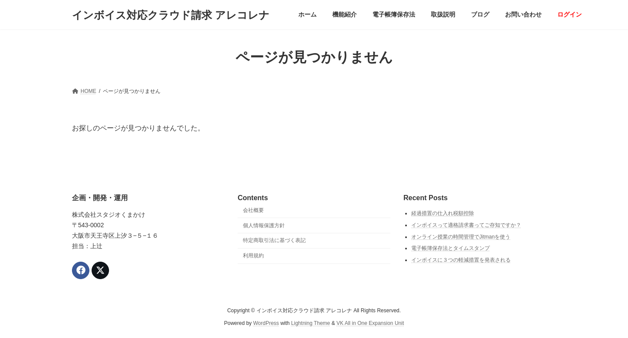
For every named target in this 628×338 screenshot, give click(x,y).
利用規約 (253, 256)
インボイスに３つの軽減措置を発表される (461, 260)
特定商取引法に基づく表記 (274, 241)
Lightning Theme (310, 323)
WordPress (266, 323)
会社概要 (253, 210)
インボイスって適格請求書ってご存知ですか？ (466, 225)
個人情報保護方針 (264, 225)
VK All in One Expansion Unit (370, 323)
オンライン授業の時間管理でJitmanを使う (460, 237)
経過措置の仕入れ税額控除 (442, 214)
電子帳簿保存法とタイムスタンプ (450, 249)
